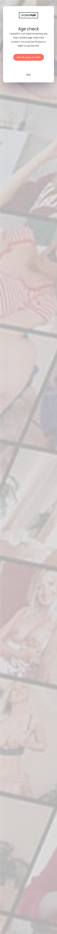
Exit (28, 74)
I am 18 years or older (29, 57)
